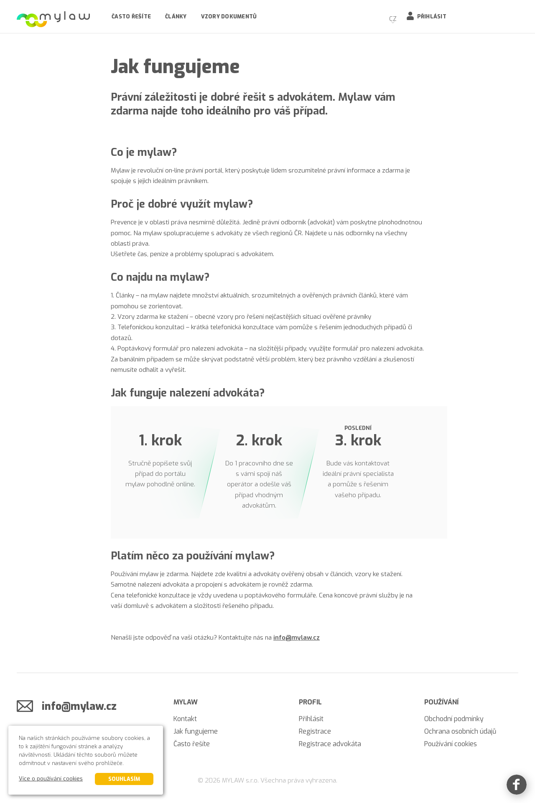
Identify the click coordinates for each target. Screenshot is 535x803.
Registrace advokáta (330, 743)
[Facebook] (517, 785)
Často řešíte (131, 16)
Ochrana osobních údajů (460, 731)
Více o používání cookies (51, 778)
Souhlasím (124, 779)
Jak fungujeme (195, 731)
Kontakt (185, 718)
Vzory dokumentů (229, 16)
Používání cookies (450, 743)
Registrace (315, 731)
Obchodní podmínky (454, 718)
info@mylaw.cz (296, 637)
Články (176, 16)
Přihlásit (431, 16)
